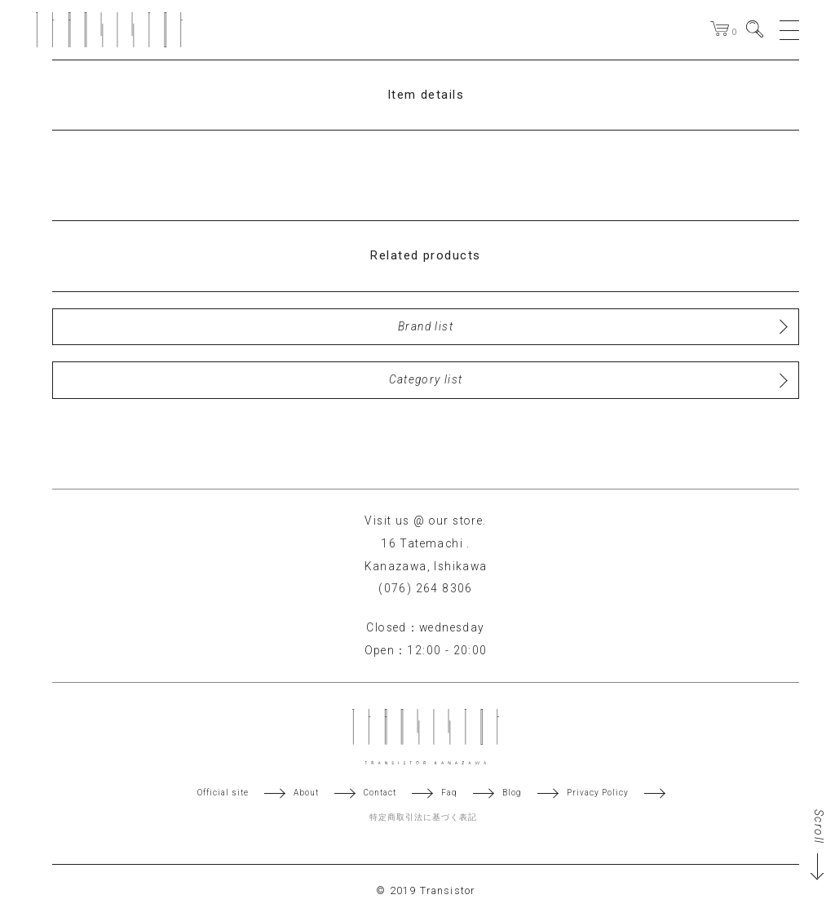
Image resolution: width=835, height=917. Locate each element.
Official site (223, 793)
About (306, 793)
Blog (512, 793)
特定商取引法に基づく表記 (423, 817)
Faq (449, 793)
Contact (380, 793)
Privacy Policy (598, 793)
